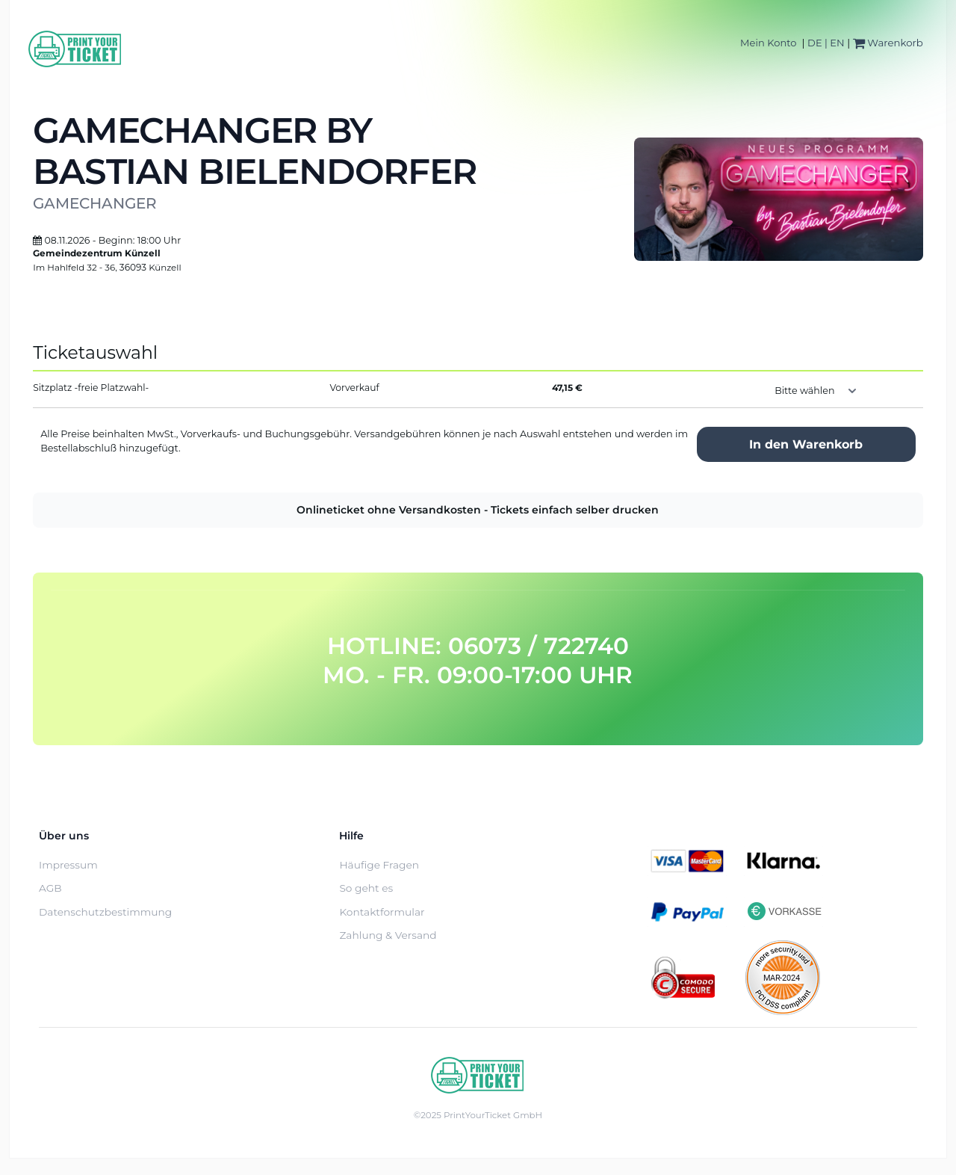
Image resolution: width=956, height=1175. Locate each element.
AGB (50, 888)
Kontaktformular (381, 912)
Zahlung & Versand (387, 935)
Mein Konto (768, 43)
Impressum (68, 865)
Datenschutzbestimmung (105, 912)
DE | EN (826, 43)
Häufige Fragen (379, 865)
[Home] (75, 49)
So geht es (366, 888)
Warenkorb (888, 43)
